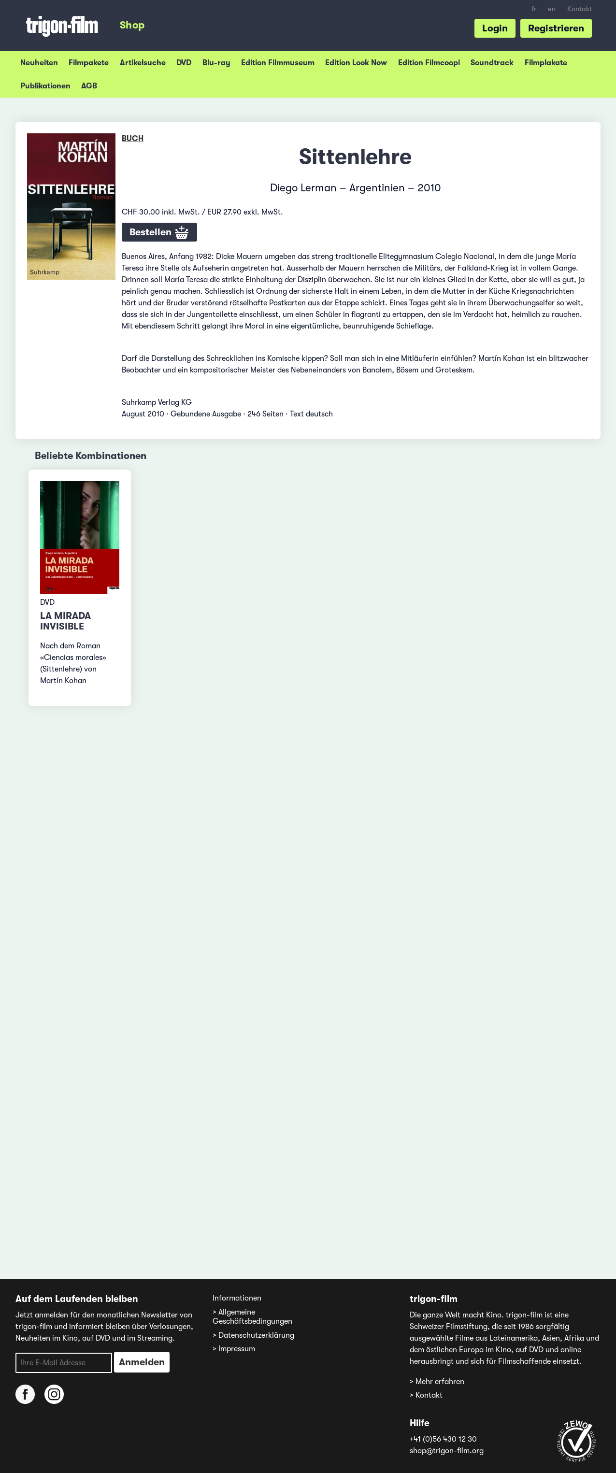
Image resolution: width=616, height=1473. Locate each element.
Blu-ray (216, 62)
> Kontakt (426, 1395)
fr (533, 9)
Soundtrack (492, 62)
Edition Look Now (356, 62)
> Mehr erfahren (437, 1381)
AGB (89, 86)
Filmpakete (89, 62)
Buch (132, 138)
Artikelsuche (143, 62)
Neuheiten (39, 62)
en (552, 9)
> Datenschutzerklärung (253, 1335)
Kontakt (579, 9)
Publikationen (45, 86)
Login (495, 28)
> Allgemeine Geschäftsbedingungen (252, 1317)
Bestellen (159, 233)
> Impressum (234, 1348)
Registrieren (556, 28)
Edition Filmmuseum (278, 62)
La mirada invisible (65, 621)
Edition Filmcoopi (429, 62)
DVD (183, 62)
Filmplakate (546, 62)
